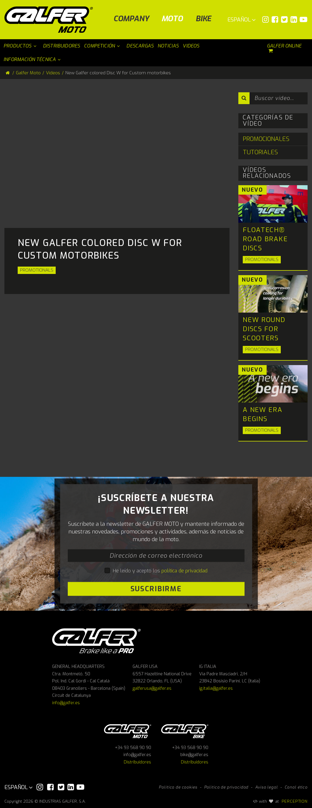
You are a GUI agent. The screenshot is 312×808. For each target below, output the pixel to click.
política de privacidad (184, 570)
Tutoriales (260, 152)
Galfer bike (184, 730)
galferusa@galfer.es (152, 688)
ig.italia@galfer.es (216, 688)
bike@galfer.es (194, 755)
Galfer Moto (28, 73)
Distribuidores (137, 762)
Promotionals (36, 270)
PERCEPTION (295, 801)
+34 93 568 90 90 (133, 747)
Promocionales (266, 139)
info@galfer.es (66, 703)
